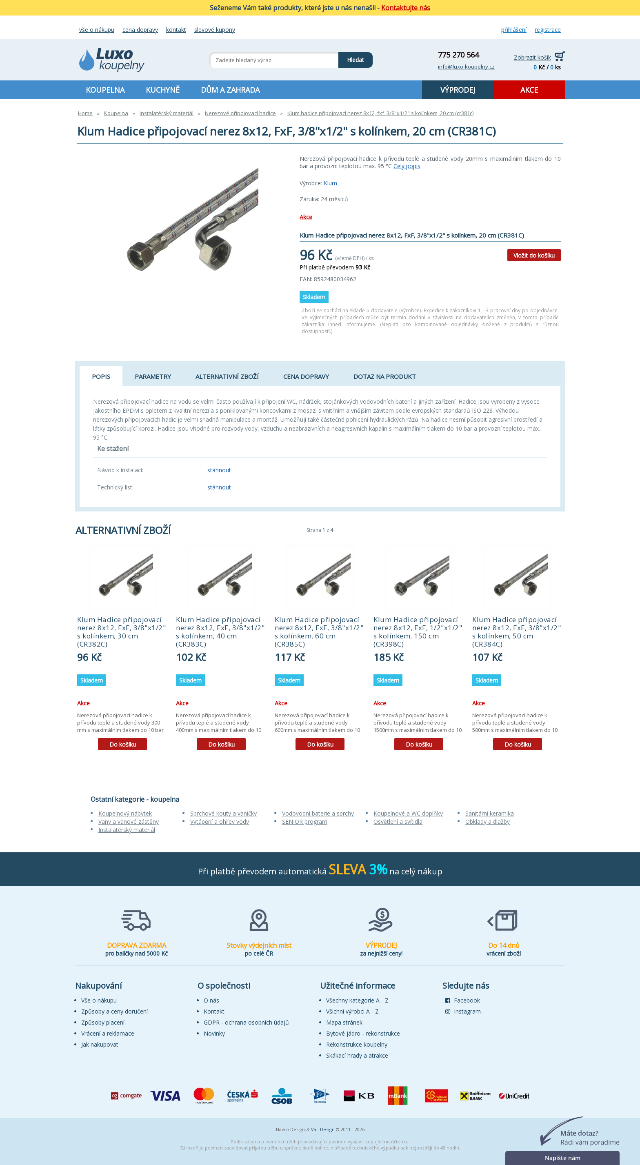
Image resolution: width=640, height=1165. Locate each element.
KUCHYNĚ (163, 90)
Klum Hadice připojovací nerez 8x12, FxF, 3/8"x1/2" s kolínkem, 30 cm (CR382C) (121, 632)
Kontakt (176, 29)
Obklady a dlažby (487, 821)
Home (85, 113)
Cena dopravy (140, 29)
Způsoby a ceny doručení (114, 1011)
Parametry (153, 376)
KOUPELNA (105, 90)
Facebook (462, 1000)
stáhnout (219, 470)
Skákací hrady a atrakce (357, 1055)
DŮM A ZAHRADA (230, 90)
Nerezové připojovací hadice (240, 113)
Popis (101, 376)
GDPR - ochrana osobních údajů (246, 1022)
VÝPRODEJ (457, 90)
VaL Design (323, 1129)
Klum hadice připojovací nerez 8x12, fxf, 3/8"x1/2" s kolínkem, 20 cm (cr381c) (380, 113)
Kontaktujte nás (405, 7)
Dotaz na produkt (384, 376)
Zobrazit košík (532, 57)
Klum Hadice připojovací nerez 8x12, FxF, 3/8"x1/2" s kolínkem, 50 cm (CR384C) (516, 632)
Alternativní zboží (227, 376)
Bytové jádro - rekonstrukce (363, 1033)
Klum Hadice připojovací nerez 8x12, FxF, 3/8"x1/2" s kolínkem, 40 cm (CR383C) (220, 632)
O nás (211, 1000)
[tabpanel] (122, 650)
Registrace (548, 29)
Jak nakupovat (99, 1044)
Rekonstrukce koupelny (356, 1044)
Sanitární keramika (489, 813)
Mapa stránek (344, 1022)
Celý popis (406, 166)
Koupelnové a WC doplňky (408, 813)
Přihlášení (514, 29)
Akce (306, 217)
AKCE (529, 90)
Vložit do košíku (534, 255)
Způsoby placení (102, 1022)
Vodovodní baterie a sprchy (318, 813)
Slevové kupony (214, 29)
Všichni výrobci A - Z (352, 1011)
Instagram (463, 1011)
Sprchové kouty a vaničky (223, 813)
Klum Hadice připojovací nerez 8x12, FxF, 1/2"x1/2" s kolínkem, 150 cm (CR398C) (417, 632)
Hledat (351, 58)
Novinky (214, 1033)
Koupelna (116, 113)
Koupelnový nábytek (125, 813)
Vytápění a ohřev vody (219, 821)
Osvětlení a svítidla (397, 821)
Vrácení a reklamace (107, 1033)
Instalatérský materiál (166, 113)
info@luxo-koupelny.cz (466, 66)
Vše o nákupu (96, 29)
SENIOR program (304, 821)
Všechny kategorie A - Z (357, 1000)
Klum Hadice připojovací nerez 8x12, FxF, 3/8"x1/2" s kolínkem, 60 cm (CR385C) (319, 632)
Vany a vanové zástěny (128, 821)
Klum (330, 183)
